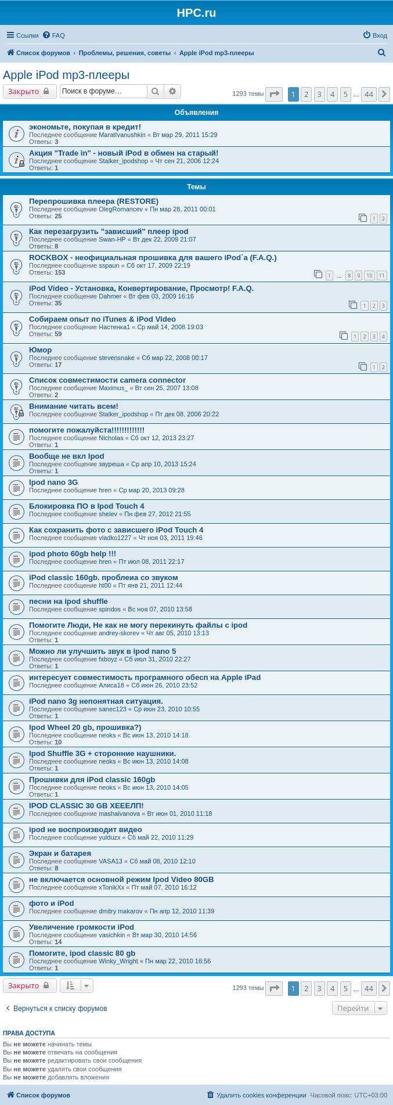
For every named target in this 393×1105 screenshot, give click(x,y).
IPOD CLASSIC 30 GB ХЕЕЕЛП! (86, 805)
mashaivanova (119, 813)
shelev (108, 513)
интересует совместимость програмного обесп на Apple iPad (145, 677)
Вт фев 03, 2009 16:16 (161, 296)
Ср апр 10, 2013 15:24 (163, 463)
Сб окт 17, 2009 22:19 (158, 265)
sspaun (109, 265)
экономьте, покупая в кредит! (85, 127)
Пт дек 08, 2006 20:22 (187, 414)
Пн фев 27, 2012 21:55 (157, 513)
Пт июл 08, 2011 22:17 (151, 561)
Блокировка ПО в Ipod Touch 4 (87, 506)
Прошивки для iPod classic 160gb (92, 779)
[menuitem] (53, 35)
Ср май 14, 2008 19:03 (170, 326)
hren (105, 490)
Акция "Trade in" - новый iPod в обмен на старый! (123, 153)
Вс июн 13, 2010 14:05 (156, 787)
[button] (274, 94)
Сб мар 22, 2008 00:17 (175, 357)
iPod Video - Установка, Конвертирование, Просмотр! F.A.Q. (141, 288)
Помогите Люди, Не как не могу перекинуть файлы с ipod (138, 625)
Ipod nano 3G (53, 482)
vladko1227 (115, 537)
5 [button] (346, 94)
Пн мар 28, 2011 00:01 (182, 209)
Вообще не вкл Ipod (66, 456)
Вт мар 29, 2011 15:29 (185, 134)
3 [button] (320, 94)
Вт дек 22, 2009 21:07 (164, 239)
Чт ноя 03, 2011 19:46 (171, 537)
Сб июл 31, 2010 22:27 (157, 659)
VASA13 (110, 861)
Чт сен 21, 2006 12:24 (187, 160)
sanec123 (113, 709)
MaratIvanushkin (122, 134)
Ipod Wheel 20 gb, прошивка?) (85, 727)
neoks (107, 735)
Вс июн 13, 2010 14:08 (156, 761)
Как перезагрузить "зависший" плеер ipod (109, 231)
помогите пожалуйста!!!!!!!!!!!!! (87, 430)
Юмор (40, 349)
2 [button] (306, 94)
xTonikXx (111, 887)
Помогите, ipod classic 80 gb (82, 953)
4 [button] (332, 94)
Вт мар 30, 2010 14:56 (164, 934)
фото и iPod (51, 903)
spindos (110, 609)
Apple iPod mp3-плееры (66, 75)
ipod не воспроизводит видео (85, 829)
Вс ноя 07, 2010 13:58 (160, 609)
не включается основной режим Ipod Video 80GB (121, 879)
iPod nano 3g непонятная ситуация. (96, 701)
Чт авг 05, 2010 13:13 (177, 632)
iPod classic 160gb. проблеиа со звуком (103, 577)
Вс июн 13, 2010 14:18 (156, 735)
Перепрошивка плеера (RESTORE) (93, 201)
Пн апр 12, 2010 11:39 (182, 911)
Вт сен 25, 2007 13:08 (167, 387)
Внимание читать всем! (73, 406)
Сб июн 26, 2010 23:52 (164, 685)
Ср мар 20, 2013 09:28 (151, 490)
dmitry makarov (120, 911)
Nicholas (111, 437)
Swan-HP (112, 239)
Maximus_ (113, 387)
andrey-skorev (119, 632)
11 (382, 275)
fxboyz (108, 659)
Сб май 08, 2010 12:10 (162, 861)
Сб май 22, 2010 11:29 (161, 837)
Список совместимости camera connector (107, 380)
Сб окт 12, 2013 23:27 (162, 437)
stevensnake (117, 357)
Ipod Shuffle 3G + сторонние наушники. (102, 753)
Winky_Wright (118, 961)
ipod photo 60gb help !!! (72, 553)
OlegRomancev (121, 209)
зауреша (111, 463)
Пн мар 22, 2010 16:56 (178, 961)
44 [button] (369, 94)
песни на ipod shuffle (68, 601)
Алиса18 (111, 685)
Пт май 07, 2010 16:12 (163, 887)
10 (369, 275)
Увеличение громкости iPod (81, 927)
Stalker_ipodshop (123, 160)
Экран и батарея (60, 853)
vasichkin (112, 934)
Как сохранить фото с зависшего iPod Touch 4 (116, 529)
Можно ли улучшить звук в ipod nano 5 (102, 651)
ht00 (105, 585)
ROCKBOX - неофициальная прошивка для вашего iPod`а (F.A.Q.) (153, 257)
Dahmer (110, 296)
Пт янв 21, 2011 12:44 (150, 585)
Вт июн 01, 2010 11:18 (179, 813)
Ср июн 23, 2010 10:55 (167, 709)
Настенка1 (114, 326)
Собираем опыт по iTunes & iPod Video (102, 319)
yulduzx (109, 837)
